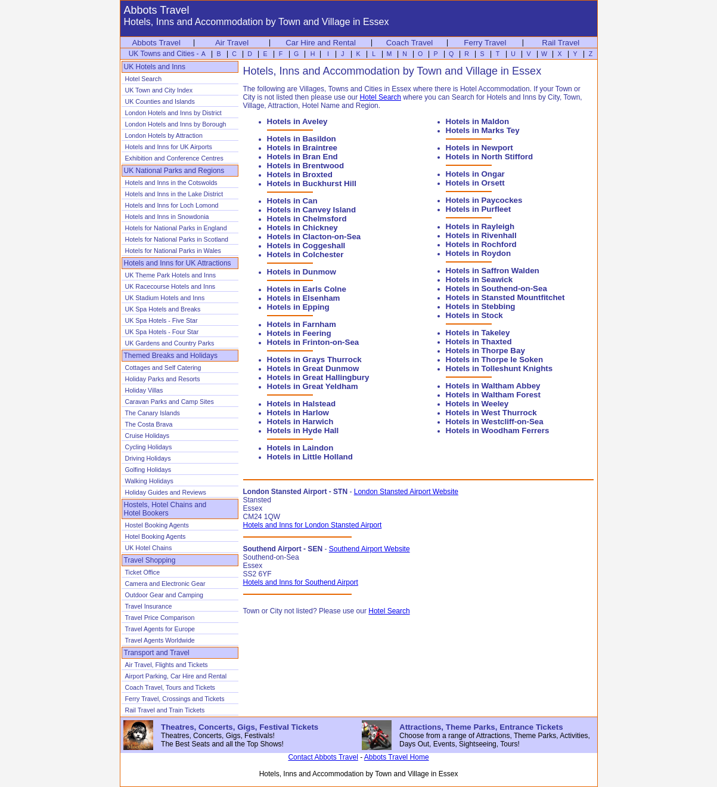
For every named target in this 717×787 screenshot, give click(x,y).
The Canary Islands (152, 412)
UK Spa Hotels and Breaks (163, 309)
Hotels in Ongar (475, 173)
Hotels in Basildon (301, 138)
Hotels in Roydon (478, 253)
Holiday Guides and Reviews (165, 492)
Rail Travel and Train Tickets (165, 710)
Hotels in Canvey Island (311, 209)
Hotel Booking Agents (155, 536)
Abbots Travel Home (396, 757)
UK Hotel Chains (148, 547)
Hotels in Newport (479, 147)
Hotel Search (143, 78)
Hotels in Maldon (478, 121)
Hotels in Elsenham (303, 298)
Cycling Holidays (148, 446)
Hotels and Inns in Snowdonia (167, 216)
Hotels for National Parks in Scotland (177, 239)
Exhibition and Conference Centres (174, 158)
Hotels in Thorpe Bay (485, 350)
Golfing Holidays (148, 469)
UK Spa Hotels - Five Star (161, 320)
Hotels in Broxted (300, 174)
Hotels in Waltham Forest (493, 394)
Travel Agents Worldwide (160, 640)
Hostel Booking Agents (157, 525)
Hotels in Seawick (479, 279)
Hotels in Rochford (481, 244)
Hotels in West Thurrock (491, 412)
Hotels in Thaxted (479, 341)
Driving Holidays (148, 458)
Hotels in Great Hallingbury (318, 377)
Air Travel (232, 42)
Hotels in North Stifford (489, 156)
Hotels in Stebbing (481, 306)
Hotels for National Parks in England (176, 228)
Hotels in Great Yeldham (312, 386)
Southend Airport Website (369, 549)
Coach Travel (409, 42)
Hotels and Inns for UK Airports (168, 146)
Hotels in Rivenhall (481, 235)
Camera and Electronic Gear (165, 583)
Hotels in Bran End (302, 156)
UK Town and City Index (159, 90)
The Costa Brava (149, 424)
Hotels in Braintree (302, 147)
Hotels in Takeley (478, 332)
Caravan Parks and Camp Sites (169, 401)
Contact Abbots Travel (323, 757)
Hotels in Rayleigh (480, 226)
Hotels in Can (292, 200)
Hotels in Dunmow (301, 271)
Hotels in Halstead (301, 403)
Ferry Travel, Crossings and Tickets (175, 698)
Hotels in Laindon (300, 447)
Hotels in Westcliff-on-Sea (495, 421)
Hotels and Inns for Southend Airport (300, 582)
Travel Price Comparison (160, 617)
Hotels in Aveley (297, 121)
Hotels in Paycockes (484, 200)
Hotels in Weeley (477, 403)
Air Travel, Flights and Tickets (166, 664)
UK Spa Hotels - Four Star (162, 331)
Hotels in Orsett (475, 182)
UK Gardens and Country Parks (170, 343)
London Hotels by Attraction (164, 135)
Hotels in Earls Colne (306, 289)
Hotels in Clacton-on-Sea (314, 236)
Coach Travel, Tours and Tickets (170, 687)
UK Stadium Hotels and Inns (165, 297)
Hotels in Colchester (305, 254)
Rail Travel (560, 42)
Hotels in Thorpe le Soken (495, 359)
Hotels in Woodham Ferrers (498, 430)
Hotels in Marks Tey (483, 130)
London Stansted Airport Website (406, 491)
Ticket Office (142, 572)
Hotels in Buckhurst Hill (311, 183)
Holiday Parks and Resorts (162, 378)
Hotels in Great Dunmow (313, 368)
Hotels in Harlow (298, 412)
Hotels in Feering (299, 333)
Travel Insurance (148, 606)
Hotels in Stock (474, 315)
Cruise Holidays (147, 435)
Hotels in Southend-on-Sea (496, 288)
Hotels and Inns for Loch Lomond (172, 205)
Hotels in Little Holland (310, 456)
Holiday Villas (144, 390)
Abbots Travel (156, 42)
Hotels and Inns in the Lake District (174, 193)
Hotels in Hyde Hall (303, 430)
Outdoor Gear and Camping (164, 594)
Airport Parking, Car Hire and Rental (176, 676)
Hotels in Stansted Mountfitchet (505, 297)
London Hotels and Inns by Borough (175, 124)
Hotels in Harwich (300, 421)
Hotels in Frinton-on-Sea (313, 342)
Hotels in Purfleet (478, 209)
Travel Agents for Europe (160, 628)
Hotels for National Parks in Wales (173, 250)
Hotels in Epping (298, 307)
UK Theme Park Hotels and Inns (170, 275)
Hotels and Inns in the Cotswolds (171, 182)
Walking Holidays (149, 480)
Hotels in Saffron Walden (492, 270)
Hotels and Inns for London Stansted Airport (312, 525)
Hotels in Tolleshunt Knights (499, 368)
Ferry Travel (485, 42)
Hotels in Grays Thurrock (314, 359)
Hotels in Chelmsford (307, 218)
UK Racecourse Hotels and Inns (170, 286)
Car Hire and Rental (320, 42)
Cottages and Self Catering (163, 367)
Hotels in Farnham (301, 324)
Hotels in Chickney (302, 227)
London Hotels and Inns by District (173, 112)
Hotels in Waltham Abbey (493, 385)
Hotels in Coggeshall (306, 245)
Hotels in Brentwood (305, 165)
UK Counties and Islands (160, 101)
